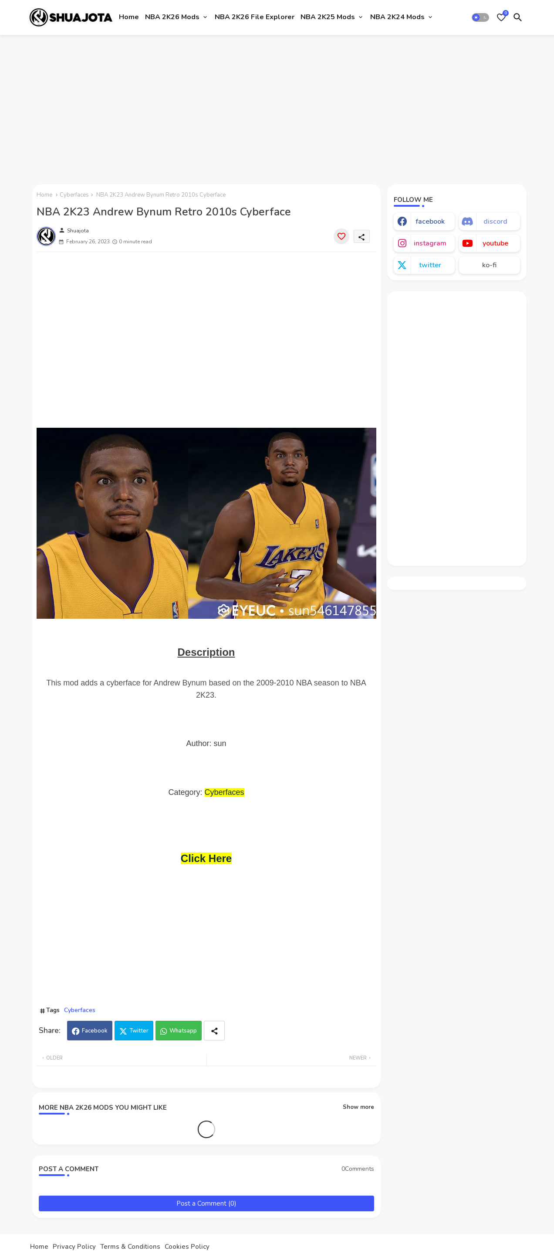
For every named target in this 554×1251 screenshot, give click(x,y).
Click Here (206, 858)
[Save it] (341, 236)
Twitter (139, 1031)
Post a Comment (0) (206, 1203)
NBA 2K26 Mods (172, 17)
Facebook (95, 1031)
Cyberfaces (74, 195)
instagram (430, 243)
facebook (430, 221)
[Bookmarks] (501, 17)
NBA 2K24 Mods (397, 17)
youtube (495, 243)
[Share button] (214, 1030)
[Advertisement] (277, 106)
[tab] (129, 17)
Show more (358, 1107)
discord (495, 221)
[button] (480, 17)
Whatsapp (183, 1031)
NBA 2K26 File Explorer (254, 17)
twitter (430, 265)
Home (129, 17)
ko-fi (489, 265)
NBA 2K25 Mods (328, 17)
